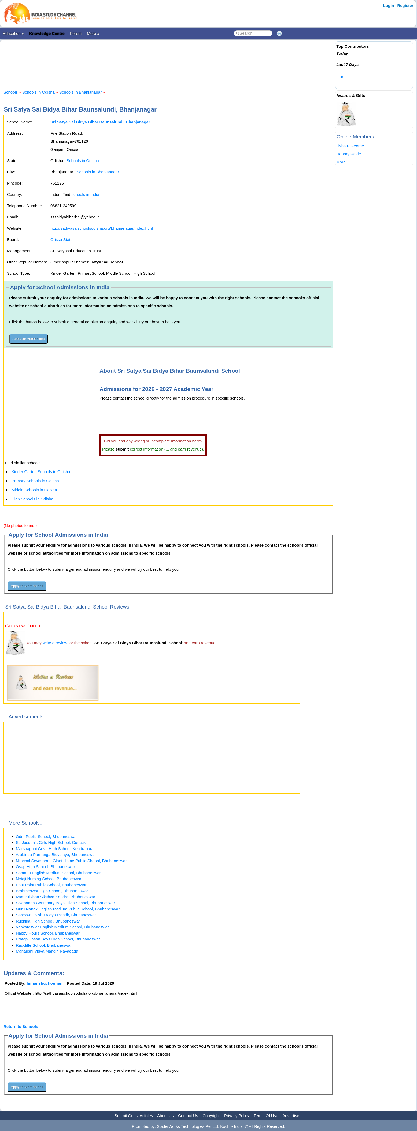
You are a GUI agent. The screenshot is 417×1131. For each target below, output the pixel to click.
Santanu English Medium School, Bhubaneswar (58, 872)
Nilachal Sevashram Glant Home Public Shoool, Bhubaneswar (71, 860)
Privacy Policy (236, 1115)
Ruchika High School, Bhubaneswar (48, 921)
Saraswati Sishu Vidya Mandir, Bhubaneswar (56, 915)
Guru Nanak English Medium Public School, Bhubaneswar (68, 909)
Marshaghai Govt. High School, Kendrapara (55, 848)
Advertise (290, 1115)
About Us (165, 1115)
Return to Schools (20, 1026)
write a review (55, 642)
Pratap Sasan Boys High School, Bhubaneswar (58, 939)
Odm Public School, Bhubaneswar (46, 836)
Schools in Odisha (38, 92)
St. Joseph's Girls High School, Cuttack (51, 842)
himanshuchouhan (44, 983)
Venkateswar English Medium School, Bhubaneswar (62, 927)
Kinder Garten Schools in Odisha (41, 471)
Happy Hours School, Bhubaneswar (48, 933)
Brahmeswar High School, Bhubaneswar (52, 890)
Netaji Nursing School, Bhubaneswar (48, 878)
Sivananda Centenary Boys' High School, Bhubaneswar (65, 903)
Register (405, 5)
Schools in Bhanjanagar (80, 92)
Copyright (211, 1115)
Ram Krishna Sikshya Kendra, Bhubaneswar (55, 897)
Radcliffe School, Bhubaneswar (44, 945)
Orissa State (61, 239)
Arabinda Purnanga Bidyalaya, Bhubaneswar (56, 854)
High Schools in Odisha (32, 499)
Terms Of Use (266, 1115)
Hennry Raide (348, 154)
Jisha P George (350, 146)
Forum (76, 33)
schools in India (85, 194)
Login (388, 5)
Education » (13, 33)
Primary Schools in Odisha (35, 480)
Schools (10, 92)
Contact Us (188, 1115)
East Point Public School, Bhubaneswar (51, 885)
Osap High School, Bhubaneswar (45, 866)
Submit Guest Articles (134, 1115)
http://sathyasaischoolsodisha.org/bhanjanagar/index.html (101, 228)
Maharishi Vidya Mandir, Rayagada (47, 951)
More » (93, 33)
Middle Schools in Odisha (34, 490)
